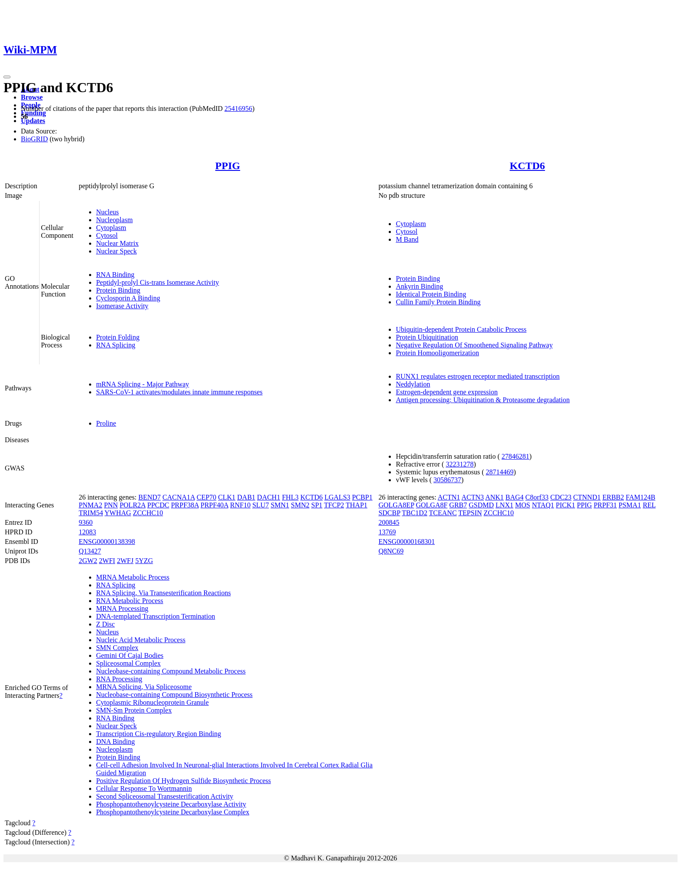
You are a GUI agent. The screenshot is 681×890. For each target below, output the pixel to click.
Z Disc (105, 624)
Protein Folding (117, 337)
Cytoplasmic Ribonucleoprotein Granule (152, 702)
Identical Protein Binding (431, 294)
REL (649, 505)
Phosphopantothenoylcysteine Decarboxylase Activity (171, 804)
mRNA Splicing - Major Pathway (142, 384)
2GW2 (88, 560)
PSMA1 (629, 505)
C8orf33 (537, 497)
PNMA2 (90, 505)
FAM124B (640, 497)
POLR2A (132, 505)
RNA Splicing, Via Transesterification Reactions (163, 593)
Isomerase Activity (122, 306)
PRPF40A (214, 505)
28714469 (499, 472)
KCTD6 (527, 165)
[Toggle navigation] (6, 77)
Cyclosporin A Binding (128, 298)
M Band (407, 239)
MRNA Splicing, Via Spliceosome (144, 686)
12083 (87, 532)
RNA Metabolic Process (129, 600)
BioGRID (34, 139)
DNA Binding (115, 741)
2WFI (107, 560)
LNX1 (504, 505)
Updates (33, 120)
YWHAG (118, 513)
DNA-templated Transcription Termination (155, 616)
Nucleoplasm (114, 219)
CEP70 (206, 497)
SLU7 (260, 505)
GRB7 (458, 505)
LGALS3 (337, 497)
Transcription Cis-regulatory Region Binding (158, 733)
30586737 (447, 479)
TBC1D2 (414, 513)
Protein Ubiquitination (427, 337)
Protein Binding (118, 290)
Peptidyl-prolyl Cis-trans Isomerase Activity (157, 282)
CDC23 (561, 497)
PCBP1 (362, 497)
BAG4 (515, 497)
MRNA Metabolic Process (132, 577)
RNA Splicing (115, 345)
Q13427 (90, 551)
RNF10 (240, 505)
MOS (522, 505)
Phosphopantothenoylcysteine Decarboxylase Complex (172, 812)
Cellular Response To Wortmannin (144, 788)
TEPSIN (470, 513)
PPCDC (158, 505)
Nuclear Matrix (117, 243)
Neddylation (413, 384)
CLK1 (226, 497)
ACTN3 (472, 497)
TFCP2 (334, 505)
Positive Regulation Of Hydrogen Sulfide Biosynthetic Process (183, 780)
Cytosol (107, 235)
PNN (111, 505)
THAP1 (356, 505)
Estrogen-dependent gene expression (447, 392)
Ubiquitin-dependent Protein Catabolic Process (461, 329)
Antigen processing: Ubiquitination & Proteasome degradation (482, 399)
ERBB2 (613, 497)
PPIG (227, 165)
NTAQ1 (543, 505)
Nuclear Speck (116, 251)
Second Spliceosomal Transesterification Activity (164, 796)
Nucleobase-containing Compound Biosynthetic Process (174, 694)
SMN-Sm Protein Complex (134, 710)
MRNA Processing (122, 608)
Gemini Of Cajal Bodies (129, 655)
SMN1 (280, 505)
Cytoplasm (111, 227)
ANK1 (494, 497)
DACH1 (268, 497)
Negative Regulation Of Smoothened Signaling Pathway (474, 345)
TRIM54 (91, 513)
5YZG (144, 560)
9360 (86, 522)
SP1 (317, 505)
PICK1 (565, 505)
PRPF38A (185, 505)
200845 (388, 522)
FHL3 (290, 497)
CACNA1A (178, 497)
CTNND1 (587, 497)
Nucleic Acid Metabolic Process (140, 639)
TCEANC (443, 513)
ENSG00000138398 (107, 541)
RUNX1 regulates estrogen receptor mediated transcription (477, 376)
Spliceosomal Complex (128, 663)
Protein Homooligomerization (437, 353)
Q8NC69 (390, 551)
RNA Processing (119, 679)
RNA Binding (115, 274)
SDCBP (389, 513)
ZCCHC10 (148, 513)
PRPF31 (605, 505)
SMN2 (300, 505)
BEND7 (149, 497)
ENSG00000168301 (406, 541)
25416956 (238, 108)
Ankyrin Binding (419, 286)
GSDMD (481, 505)
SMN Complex (117, 647)
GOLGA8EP (396, 505)
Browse (32, 97)
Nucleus (107, 212)
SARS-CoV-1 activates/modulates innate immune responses (179, 392)
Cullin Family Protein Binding (438, 302)
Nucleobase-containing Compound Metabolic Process (170, 671)
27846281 (515, 456)
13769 (387, 532)
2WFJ (125, 560)
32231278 (459, 464)
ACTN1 (449, 497)
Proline (106, 423)
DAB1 (246, 497)
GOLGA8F (431, 505)
